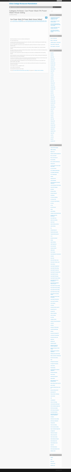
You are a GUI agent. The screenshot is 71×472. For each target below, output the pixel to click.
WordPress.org (53, 465)
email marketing (53, 211)
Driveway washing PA (54, 193)
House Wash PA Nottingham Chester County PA (55, 283)
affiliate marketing (53, 149)
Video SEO (52, 444)
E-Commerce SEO (53, 199)
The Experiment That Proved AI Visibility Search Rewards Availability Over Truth (55, 18)
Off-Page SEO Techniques (54, 361)
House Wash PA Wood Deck (55, 299)
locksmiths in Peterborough (54, 327)
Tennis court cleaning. (54, 424)
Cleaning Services (53, 178)
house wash (19, 21)
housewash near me (53, 309)
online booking (53, 365)
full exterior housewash (15, 21)
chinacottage (20, 20)
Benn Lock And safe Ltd (54, 157)
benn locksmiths (53, 159)
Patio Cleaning (53, 374)
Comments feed (53, 463)
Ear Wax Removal (53, 207)
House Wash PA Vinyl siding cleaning (55, 294)
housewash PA (53, 311)
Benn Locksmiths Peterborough (55, 161)
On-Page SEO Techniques (54, 363)
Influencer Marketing (53, 313)
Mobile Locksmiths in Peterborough (56, 355)
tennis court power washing (54, 426)
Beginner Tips (53, 151)
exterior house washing (41, 20)
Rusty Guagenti (53, 46)
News (26, 21)
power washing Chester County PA (32, 21)
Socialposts (52, 416)
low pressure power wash (54, 337)
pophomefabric (53, 378)
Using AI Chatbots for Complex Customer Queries (55, 21)
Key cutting (52, 317)
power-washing (53, 385)
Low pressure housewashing (55, 335)
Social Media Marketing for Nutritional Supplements (54, 414)
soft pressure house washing (55, 418)
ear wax (52, 205)
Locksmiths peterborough (54, 329)
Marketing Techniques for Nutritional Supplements (54, 345)
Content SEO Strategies (54, 187)
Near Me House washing (54, 357)
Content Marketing (53, 180)
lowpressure (52, 339)
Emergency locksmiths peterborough (54, 215)
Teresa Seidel (53, 44)
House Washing (53, 303)
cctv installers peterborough (55, 172)
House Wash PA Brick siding (55, 268)
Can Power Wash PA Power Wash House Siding (31, 20)
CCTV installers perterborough (55, 170)
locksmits (52, 331)
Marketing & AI (53, 341)
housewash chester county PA (55, 307)
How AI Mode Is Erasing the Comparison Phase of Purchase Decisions (55, 31)
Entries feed (52, 461)
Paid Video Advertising (54, 372)
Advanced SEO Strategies (54, 147)
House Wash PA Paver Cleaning (55, 285)
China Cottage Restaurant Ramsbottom (23, 3)
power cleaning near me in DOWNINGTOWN (54, 381)
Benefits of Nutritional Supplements (56, 153)
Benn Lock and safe (53, 155)
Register (52, 457)
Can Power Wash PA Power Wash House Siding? (26, 19)
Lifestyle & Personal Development (55, 321)
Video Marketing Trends (54, 442)
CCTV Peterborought (54, 174)
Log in (51, 459)
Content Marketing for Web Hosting (56, 185)
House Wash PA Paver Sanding (55, 287)
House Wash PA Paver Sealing (55, 289)
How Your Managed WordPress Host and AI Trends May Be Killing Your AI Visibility (55, 25)
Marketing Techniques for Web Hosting (55, 348)
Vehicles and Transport (54, 432)
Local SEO (52, 323)
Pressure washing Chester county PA (42, 21)
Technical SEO (53, 422)
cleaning (52, 176)
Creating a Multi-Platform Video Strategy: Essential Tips (55, 28)
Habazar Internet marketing (39, 70)
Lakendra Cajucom (53, 42)
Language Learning (53, 319)
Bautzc (52, 40)
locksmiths (52, 325)
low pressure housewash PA (55, 333)
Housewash (52, 305)
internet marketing (53, 315)
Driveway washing (53, 191)
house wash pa (24, 21)
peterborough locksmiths (54, 376)
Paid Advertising (53, 367)
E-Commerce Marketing (54, 197)
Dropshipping (52, 195)
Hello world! (55, 38)
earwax (52, 209)
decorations (52, 189)
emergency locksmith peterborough (56, 213)
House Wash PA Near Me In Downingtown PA (55, 280)
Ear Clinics (52, 203)
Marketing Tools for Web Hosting (55, 353)
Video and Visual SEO (54, 434)
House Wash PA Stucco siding (55, 291)
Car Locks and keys (53, 168)
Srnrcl (51, 38)
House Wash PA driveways (54, 276)
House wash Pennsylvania (54, 301)
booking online (53, 163)
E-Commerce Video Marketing (55, 201)
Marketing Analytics (53, 343)
